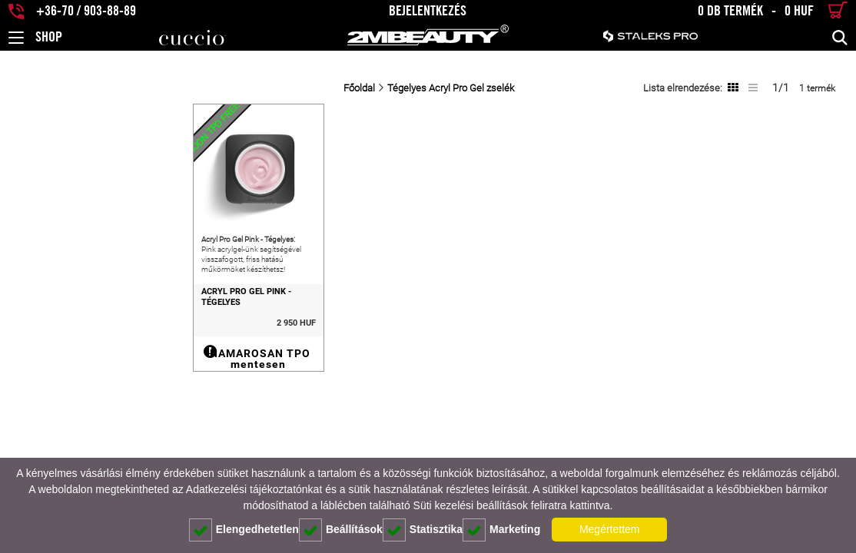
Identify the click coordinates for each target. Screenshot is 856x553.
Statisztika (423, 529)
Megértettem (609, 529)
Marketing (501, 529)
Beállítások (341, 529)
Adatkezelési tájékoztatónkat (254, 489)
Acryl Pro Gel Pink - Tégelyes (75, 330)
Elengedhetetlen (244, 529)
